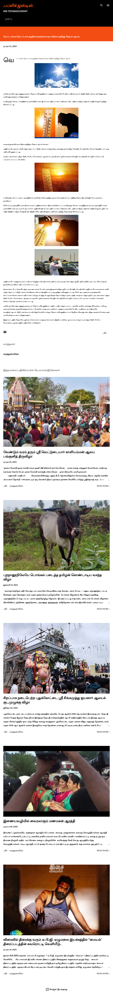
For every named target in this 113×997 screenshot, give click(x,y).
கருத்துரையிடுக (11, 354)
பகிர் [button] (104, 333)
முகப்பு (8, 19)
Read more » (103, 486)
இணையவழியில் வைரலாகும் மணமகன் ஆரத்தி (39, 821)
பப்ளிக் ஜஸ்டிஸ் (18, 5)
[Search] (101, 5)
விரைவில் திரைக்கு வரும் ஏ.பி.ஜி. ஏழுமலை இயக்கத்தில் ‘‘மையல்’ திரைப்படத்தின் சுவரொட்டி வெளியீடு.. (52, 941)
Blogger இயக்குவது (56, 989)
